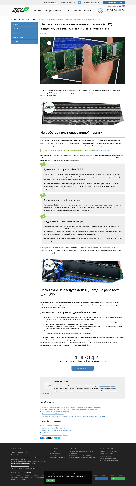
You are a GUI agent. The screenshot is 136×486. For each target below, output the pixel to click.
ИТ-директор (46, 432)
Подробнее (81, 476)
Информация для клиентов (57, 457)
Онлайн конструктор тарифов (52, 426)
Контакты (88, 10)
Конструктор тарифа (92, 2)
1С (65, 10)
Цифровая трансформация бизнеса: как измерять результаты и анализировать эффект (72, 407)
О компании (36, 10)
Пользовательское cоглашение (20, 466)
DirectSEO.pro (27, 472)
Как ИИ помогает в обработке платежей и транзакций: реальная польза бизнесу (69, 409)
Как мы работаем (55, 453)
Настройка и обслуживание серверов (55, 435)
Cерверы (58, 10)
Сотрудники (53, 455)
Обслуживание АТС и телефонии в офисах (81, 455)
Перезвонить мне (109, 12)
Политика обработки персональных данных (23, 463)
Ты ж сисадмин (18, 37)
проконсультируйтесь (107, 386)
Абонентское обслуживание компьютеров (56, 430)
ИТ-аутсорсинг (48, 10)
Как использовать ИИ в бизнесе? (53, 414)
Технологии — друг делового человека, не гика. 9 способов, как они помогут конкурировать (73, 416)
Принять (50, 480)
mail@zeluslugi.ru (51, 2)
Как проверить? (82, 368)
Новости (16, 24)
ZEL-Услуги (14, 19)
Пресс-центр (77, 10)
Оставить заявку (118, 479)
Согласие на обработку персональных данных (24, 468)
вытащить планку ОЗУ (101, 151)
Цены (69, 10)
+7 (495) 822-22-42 (114, 9)
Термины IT (16, 33)
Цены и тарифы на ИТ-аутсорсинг (53, 428)
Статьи (33, 19)
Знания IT (16, 42)
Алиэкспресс (108, 248)
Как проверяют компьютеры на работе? (55, 412)
